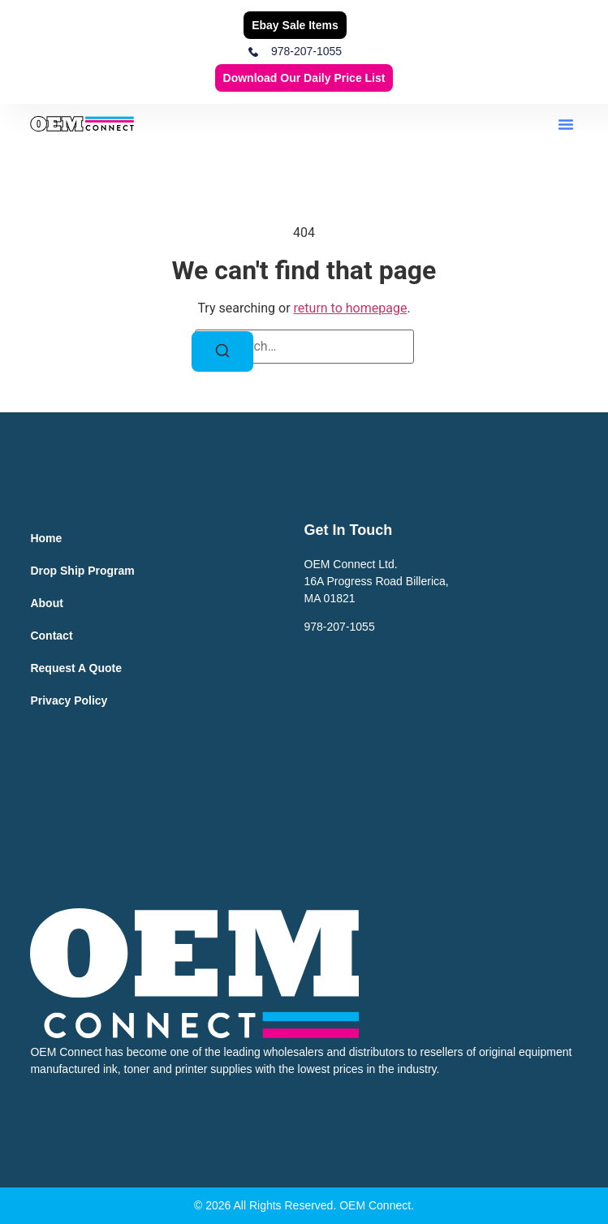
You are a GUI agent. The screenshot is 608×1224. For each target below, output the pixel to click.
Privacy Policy (68, 700)
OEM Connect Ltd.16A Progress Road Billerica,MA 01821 (376, 581)
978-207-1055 (339, 626)
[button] (566, 124)
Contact (51, 635)
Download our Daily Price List (304, 77)
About (46, 603)
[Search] (222, 351)
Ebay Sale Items (295, 25)
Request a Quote (76, 668)
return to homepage (350, 308)
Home (46, 538)
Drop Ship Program (82, 570)
